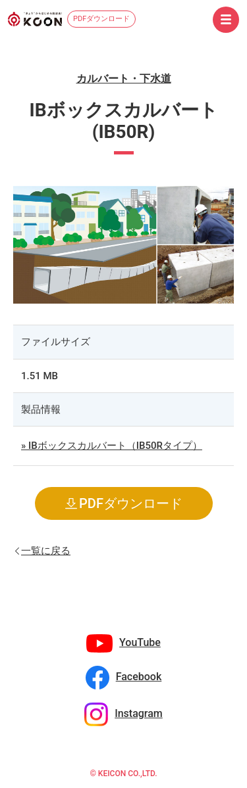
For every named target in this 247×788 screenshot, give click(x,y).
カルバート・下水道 (123, 78)
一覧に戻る (45, 550)
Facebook (139, 676)
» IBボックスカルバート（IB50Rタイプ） (111, 446)
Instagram (139, 713)
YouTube (140, 642)
